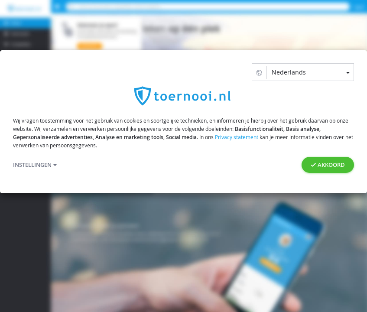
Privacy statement (236, 136)
